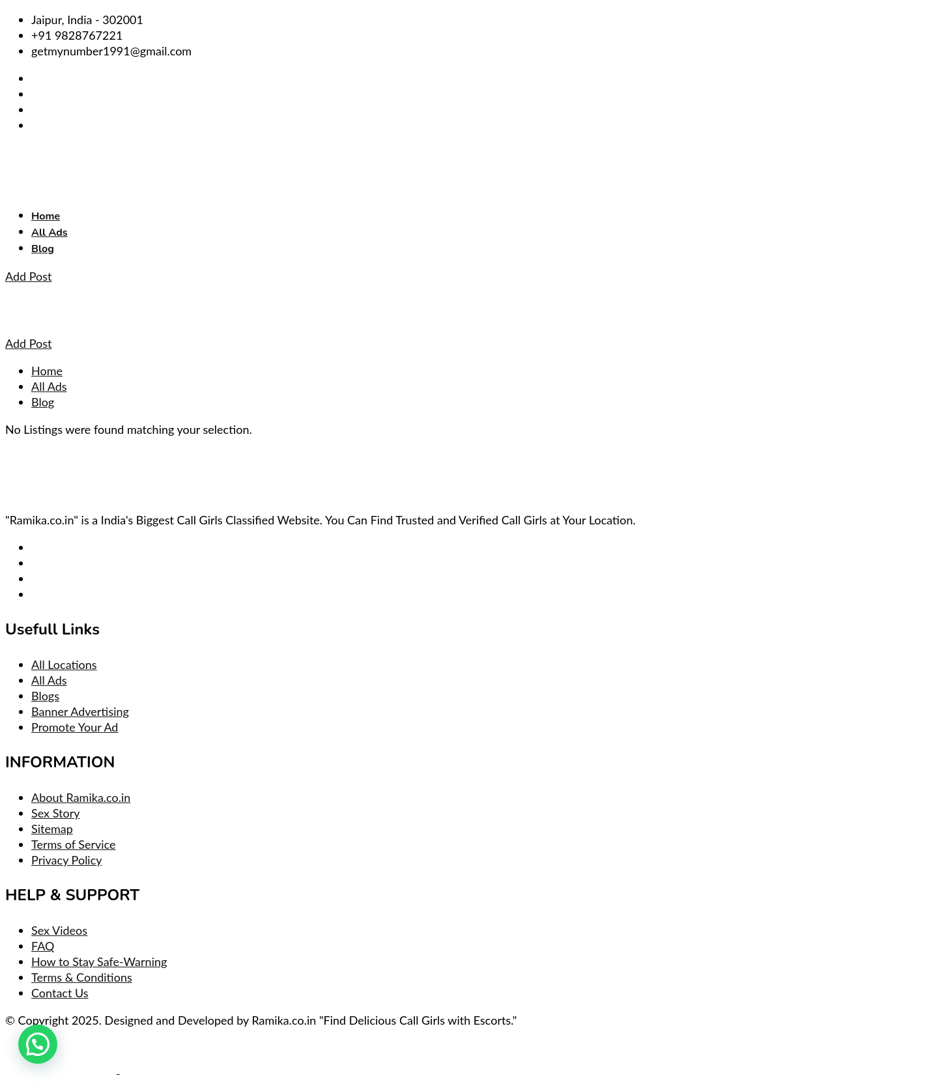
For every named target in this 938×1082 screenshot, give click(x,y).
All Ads (49, 232)
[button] (37, 1044)
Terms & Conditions (81, 977)
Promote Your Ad (74, 727)
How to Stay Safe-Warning (99, 961)
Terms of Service (73, 844)
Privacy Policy (66, 860)
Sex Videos (59, 930)
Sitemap (52, 828)
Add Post (28, 276)
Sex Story (55, 813)
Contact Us (60, 993)
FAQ (42, 946)
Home (45, 216)
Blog (42, 249)
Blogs (45, 696)
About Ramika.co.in (80, 797)
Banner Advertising (80, 711)
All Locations (64, 664)
